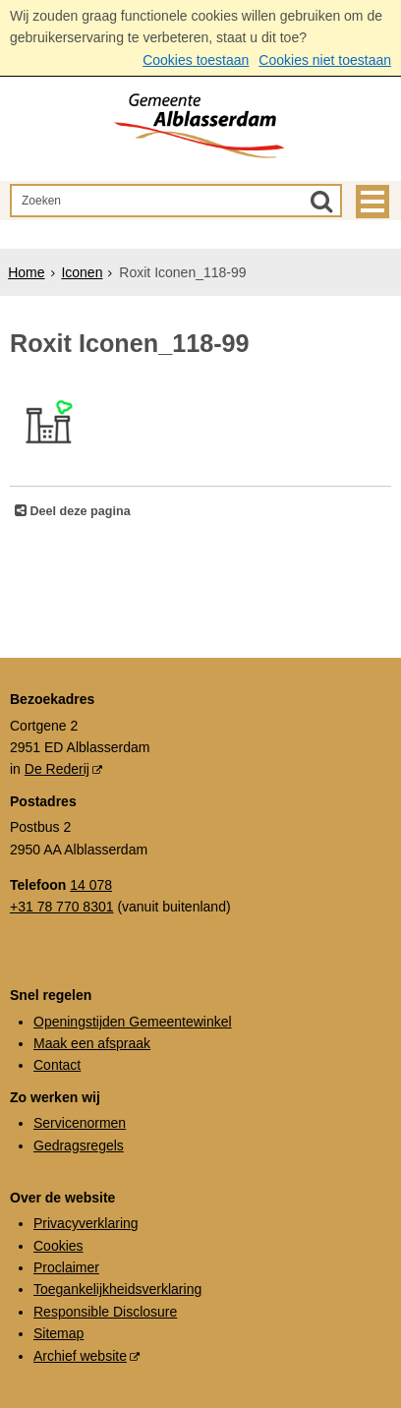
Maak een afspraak (91, 1043)
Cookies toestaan (196, 60)
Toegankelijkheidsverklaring (117, 1289)
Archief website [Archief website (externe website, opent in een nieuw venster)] (80, 1356)
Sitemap (58, 1333)
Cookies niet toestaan (324, 60)
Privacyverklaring (86, 1223)
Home (26, 272)
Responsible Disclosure (105, 1312)
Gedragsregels (78, 1145)
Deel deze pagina (79, 511)
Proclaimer (66, 1267)
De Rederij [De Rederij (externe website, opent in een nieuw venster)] (57, 769)
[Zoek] (321, 200)
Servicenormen (79, 1123)
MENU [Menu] (372, 201)
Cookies (58, 1246)
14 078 (91, 885)
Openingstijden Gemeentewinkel (132, 1021)
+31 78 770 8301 (62, 906)
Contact (57, 1065)
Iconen (81, 272)
